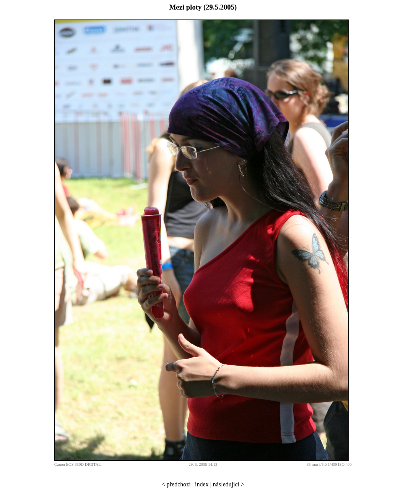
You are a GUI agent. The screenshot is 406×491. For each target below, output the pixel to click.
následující (226, 484)
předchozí (179, 484)
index (202, 484)
